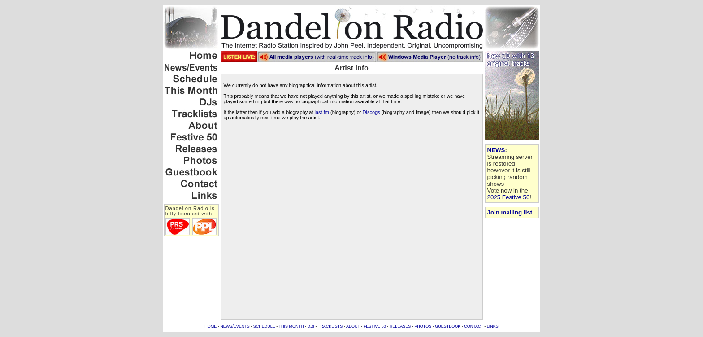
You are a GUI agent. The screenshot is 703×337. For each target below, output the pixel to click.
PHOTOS (422, 326)
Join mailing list (510, 212)
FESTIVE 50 (375, 326)
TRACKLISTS (330, 326)
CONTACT (473, 326)
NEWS (496, 150)
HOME (210, 326)
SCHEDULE (264, 326)
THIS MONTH (291, 326)
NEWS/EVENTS (235, 326)
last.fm (322, 112)
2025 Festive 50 (508, 197)
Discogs (371, 112)
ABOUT (353, 326)
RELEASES (400, 326)
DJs (311, 326)
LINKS (493, 326)
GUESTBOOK (447, 326)
